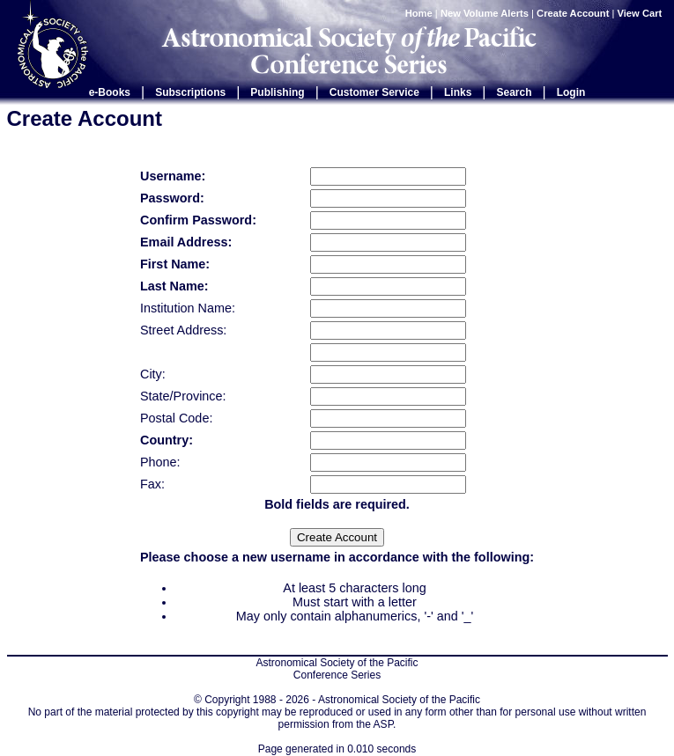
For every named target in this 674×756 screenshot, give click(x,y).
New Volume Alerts (485, 13)
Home (419, 13)
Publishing (277, 92)
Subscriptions (190, 92)
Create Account (573, 13)
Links (457, 92)
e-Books (109, 92)
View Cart (641, 13)
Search (514, 92)
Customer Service (374, 92)
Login (571, 92)
